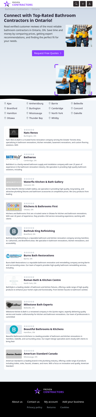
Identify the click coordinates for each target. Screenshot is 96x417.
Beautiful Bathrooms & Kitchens (44, 329)
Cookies (64, 407)
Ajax (9, 103)
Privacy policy (34, 407)
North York (57, 113)
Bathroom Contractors (17, 9)
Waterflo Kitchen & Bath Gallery (43, 181)
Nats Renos (31, 132)
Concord (78, 108)
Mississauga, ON (30, 357)
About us (17, 401)
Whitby (55, 118)
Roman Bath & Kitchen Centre (42, 280)
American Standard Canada (41, 353)
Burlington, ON (30, 136)
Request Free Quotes (48, 53)
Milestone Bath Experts (38, 304)
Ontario (36, 9)
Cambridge (57, 108)
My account (51, 401)
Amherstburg (36, 103)
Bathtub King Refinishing (39, 231)
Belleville (78, 103)
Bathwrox (30, 157)
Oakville (78, 113)
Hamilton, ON (29, 332)
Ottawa (11, 118)
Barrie (55, 103)
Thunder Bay (36, 118)
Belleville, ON (29, 308)
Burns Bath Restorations (39, 255)
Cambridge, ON (30, 160)
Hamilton (12, 113)
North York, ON (30, 283)
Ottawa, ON (28, 209)
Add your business (73, 401)
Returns (51, 407)
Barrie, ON (28, 258)
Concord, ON (29, 185)
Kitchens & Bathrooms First (41, 206)
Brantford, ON (29, 234)
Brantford (12, 108)
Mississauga (35, 113)
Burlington (34, 108)
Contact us (33, 401)
